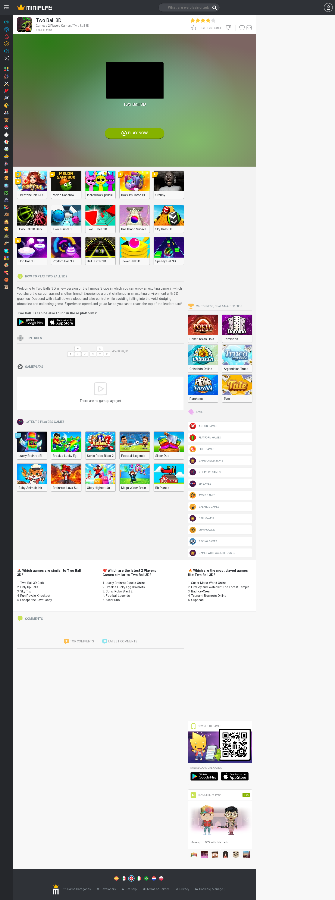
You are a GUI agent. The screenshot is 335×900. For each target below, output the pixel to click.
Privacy (182, 888)
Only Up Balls (29, 587)
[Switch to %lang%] (92, 878)
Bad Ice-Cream (201, 591)
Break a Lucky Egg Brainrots (125, 587)
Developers (106, 888)
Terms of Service (156, 888)
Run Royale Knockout (35, 596)
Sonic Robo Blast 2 (119, 591)
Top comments (78, 642)
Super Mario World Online (208, 583)
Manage (218, 888)
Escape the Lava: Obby (36, 600)
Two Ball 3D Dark (32, 583)
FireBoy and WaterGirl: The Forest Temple (220, 587)
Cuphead (197, 600)
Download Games (205, 726)
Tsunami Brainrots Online (208, 596)
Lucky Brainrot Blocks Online (125, 583)
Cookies (202, 888)
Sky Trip (25, 591)
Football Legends (118, 596)
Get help (129, 888)
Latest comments (120, 642)
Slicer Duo (113, 600)
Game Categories (77, 888)
